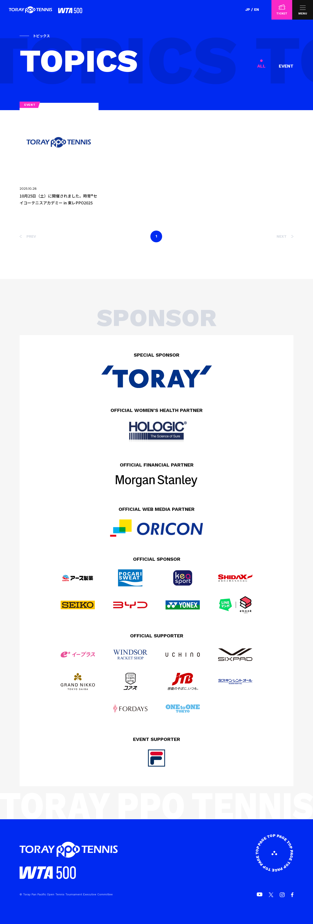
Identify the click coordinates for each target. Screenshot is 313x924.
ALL (261, 66)
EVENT (286, 66)
